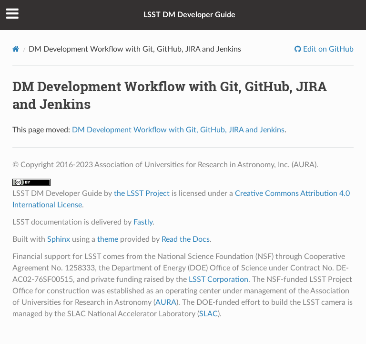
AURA (165, 302)
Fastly (142, 222)
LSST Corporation (218, 279)
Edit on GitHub (327, 49)
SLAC (208, 314)
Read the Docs (186, 239)
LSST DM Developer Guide (189, 15)
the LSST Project (142, 193)
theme (107, 239)
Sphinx (58, 239)
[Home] (16, 49)
